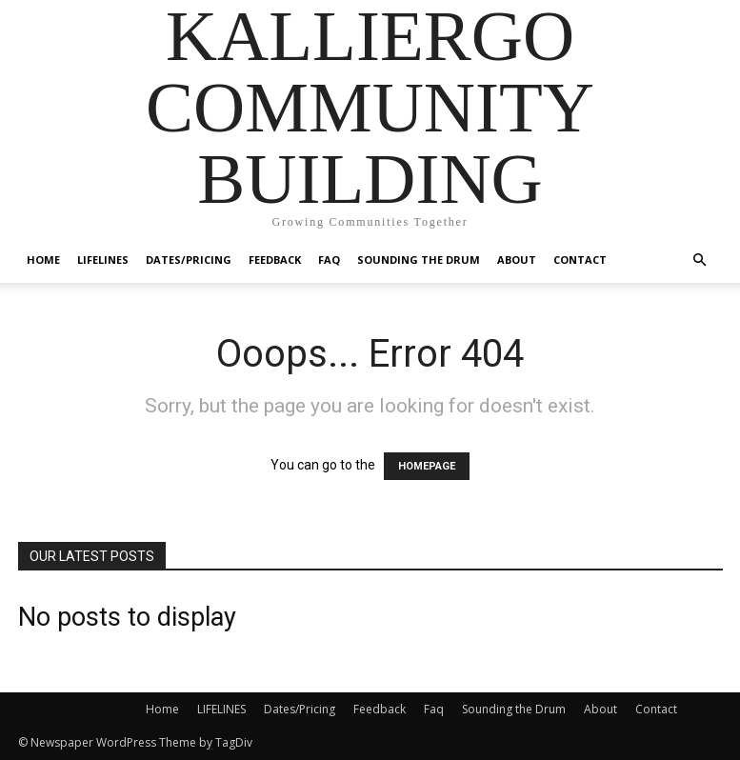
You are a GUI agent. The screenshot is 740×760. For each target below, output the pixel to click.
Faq (329, 259)
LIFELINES (103, 259)
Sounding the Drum (418, 259)
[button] (700, 260)
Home (43, 259)
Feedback (275, 259)
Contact (580, 259)
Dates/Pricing (188, 259)
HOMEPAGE (426, 466)
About (516, 259)
